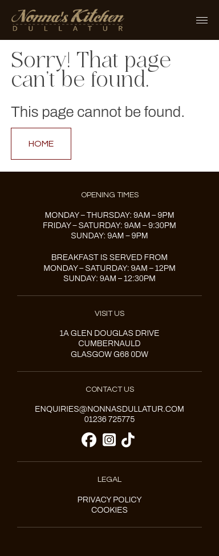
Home (41, 143)
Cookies (109, 510)
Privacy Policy (109, 500)
